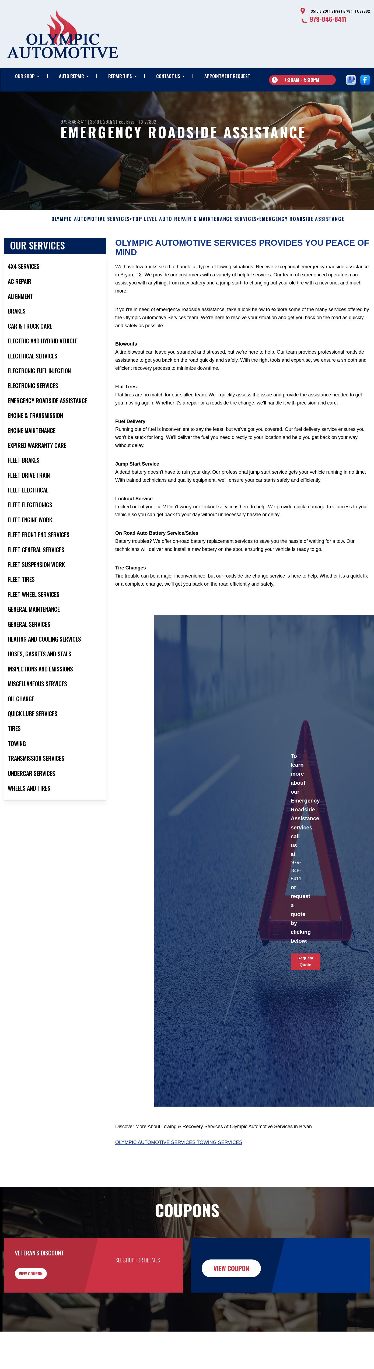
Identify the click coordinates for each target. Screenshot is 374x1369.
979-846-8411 (328, 19)
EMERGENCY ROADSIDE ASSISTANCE (301, 231)
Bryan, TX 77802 (141, 121)
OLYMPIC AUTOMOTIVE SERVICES (90, 231)
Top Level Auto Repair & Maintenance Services (194, 231)
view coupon (44, 1288)
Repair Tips (120, 76)
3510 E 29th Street (107, 121)
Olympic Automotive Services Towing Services (178, 1154)
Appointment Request (227, 76)
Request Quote (305, 973)
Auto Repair (71, 76)
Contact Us (168, 76)
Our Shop (25, 76)
